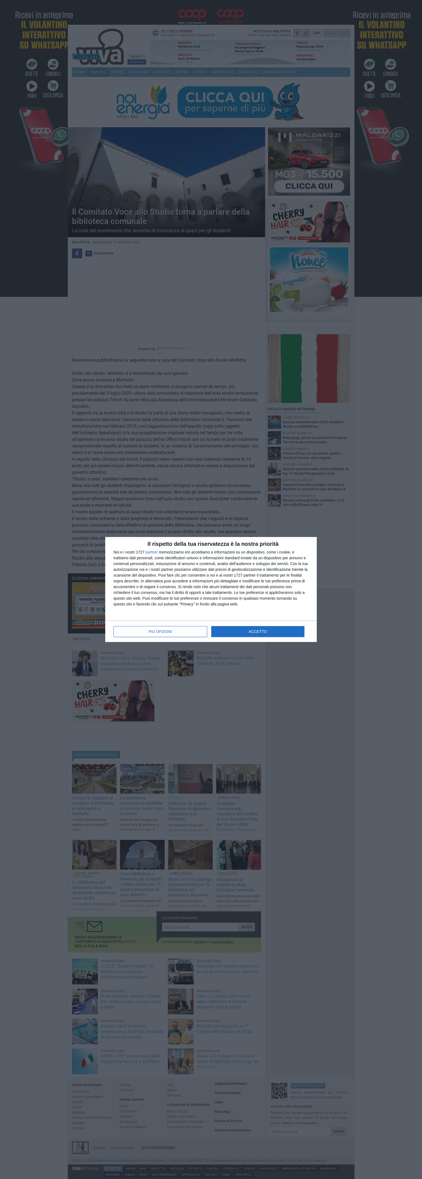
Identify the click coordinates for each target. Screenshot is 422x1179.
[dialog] (211, 589)
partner (152, 552)
